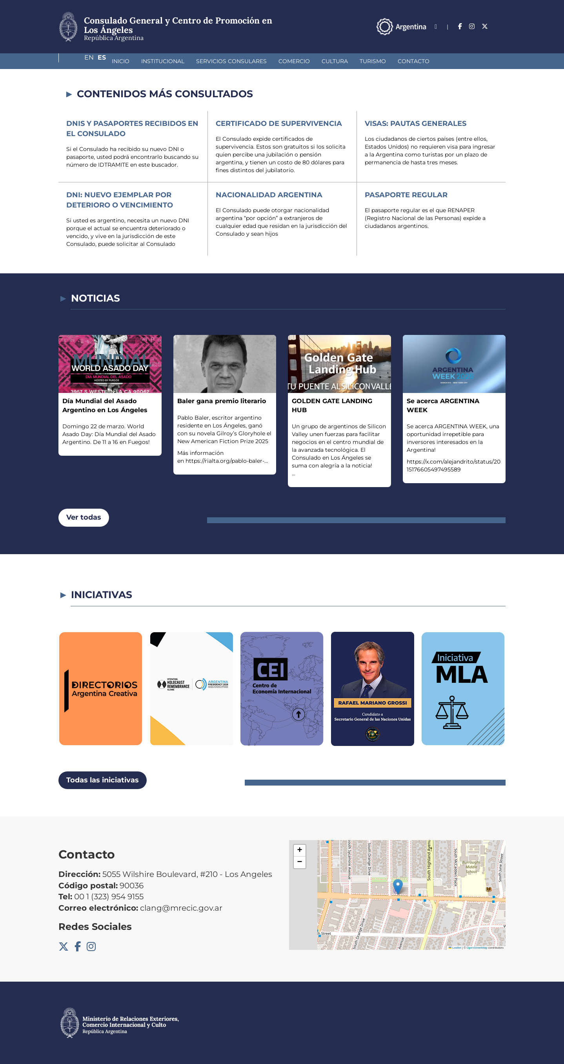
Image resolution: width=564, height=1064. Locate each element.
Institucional (121, 61)
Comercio (252, 61)
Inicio (79, 61)
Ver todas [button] (83, 517)
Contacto (372, 61)
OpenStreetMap (477, 947)
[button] (398, 887)
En (485, 26)
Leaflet (455, 947)
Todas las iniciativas (102, 780)
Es (501, 26)
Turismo (331, 61)
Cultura (293, 61)
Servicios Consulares (190, 61)
